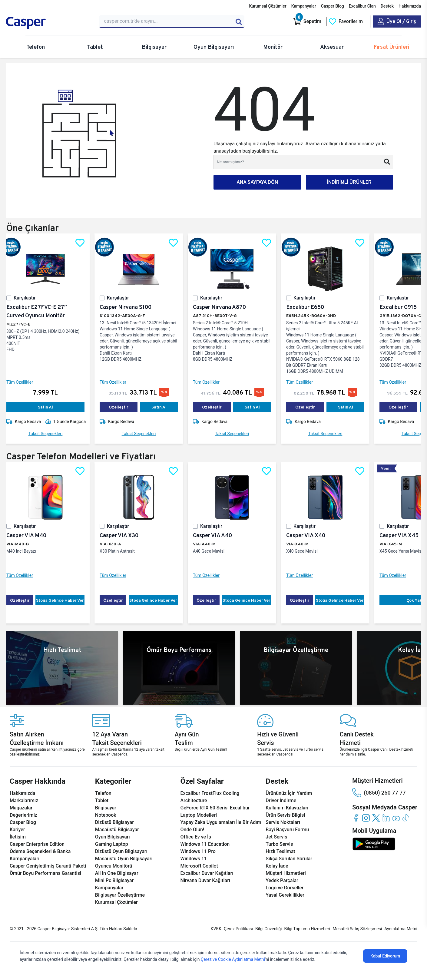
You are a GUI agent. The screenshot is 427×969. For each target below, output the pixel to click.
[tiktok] (406, 818)
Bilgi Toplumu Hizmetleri (307, 928)
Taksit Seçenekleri (50, 433)
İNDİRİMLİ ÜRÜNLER (349, 182)
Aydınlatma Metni (400, 928)
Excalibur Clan (362, 6)
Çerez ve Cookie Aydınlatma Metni (233, 959)
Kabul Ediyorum (385, 956)
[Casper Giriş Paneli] (397, 21)
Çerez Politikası (238, 928)
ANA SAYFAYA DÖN (257, 182)
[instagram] (366, 818)
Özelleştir (123, 407)
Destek (387, 6)
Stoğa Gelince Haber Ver (65, 600)
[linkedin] (386, 818)
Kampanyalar (303, 6)
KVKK (216, 928)
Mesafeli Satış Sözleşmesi (357, 928)
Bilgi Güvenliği (268, 928)
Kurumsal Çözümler (267, 6)
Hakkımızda (410, 6)
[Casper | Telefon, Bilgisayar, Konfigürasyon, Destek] (49, 23)
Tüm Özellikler (24, 382)
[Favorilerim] (345, 21)
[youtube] (396, 818)
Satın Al (50, 407)
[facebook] (356, 818)
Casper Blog (332, 6)
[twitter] (376, 818)
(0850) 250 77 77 (378, 792)
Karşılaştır (29, 298)
